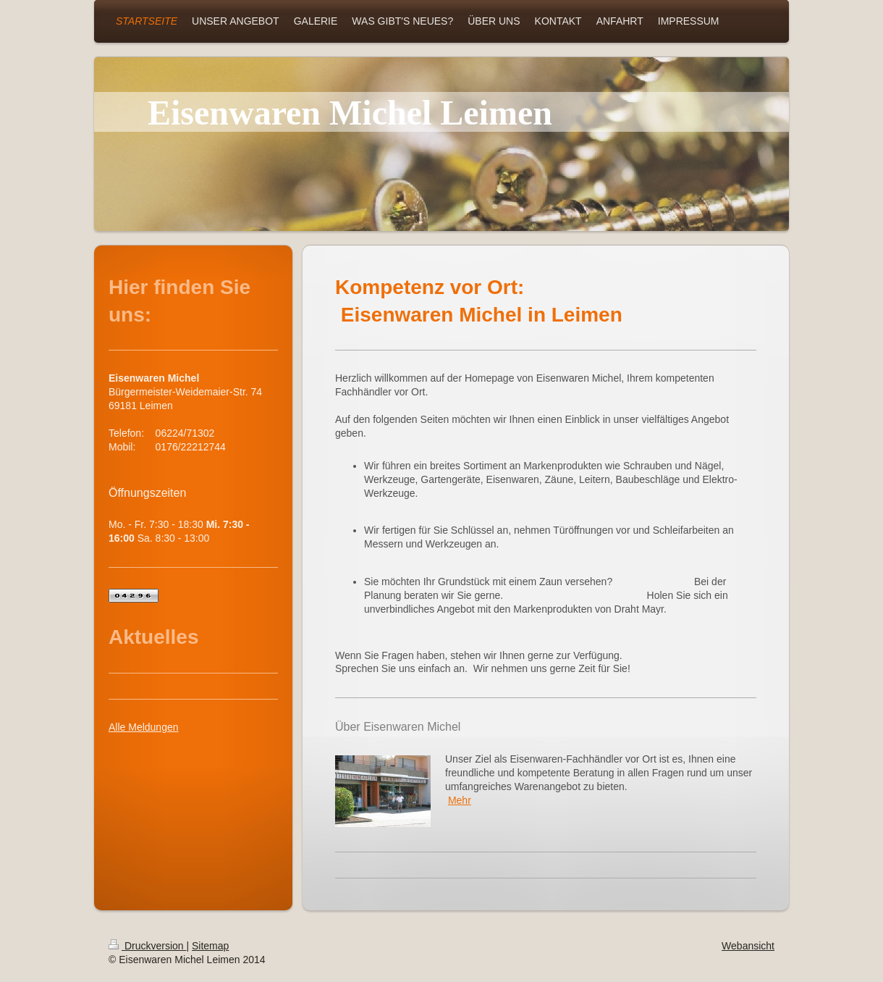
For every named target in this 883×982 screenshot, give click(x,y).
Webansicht (748, 946)
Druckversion (147, 946)
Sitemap (210, 946)
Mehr (459, 800)
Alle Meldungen (144, 727)
